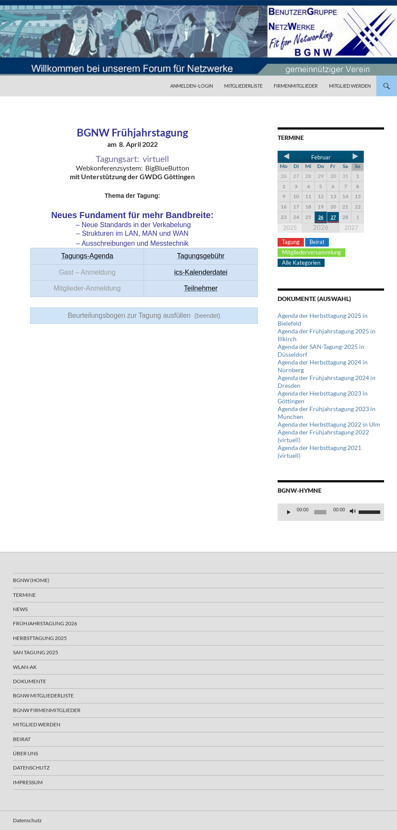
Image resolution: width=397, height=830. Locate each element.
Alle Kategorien (301, 262)
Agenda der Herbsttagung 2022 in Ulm (329, 424)
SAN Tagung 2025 (35, 652)
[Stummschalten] (353, 512)
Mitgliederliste (243, 86)
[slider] (320, 512)
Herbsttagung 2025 (40, 638)
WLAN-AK (25, 667)
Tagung (291, 241)
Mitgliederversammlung (311, 252)
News (20, 609)
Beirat (317, 241)
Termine (24, 595)
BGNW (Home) (31, 580)
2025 (290, 227)
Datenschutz (31, 767)
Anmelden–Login (191, 86)
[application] (331, 512)
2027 (351, 227)
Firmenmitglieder (296, 86)
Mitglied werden (350, 86)
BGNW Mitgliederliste (43, 695)
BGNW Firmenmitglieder (47, 710)
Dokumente (29, 681)
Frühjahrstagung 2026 (45, 623)
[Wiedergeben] (288, 512)
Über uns (25, 753)
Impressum (28, 782)
